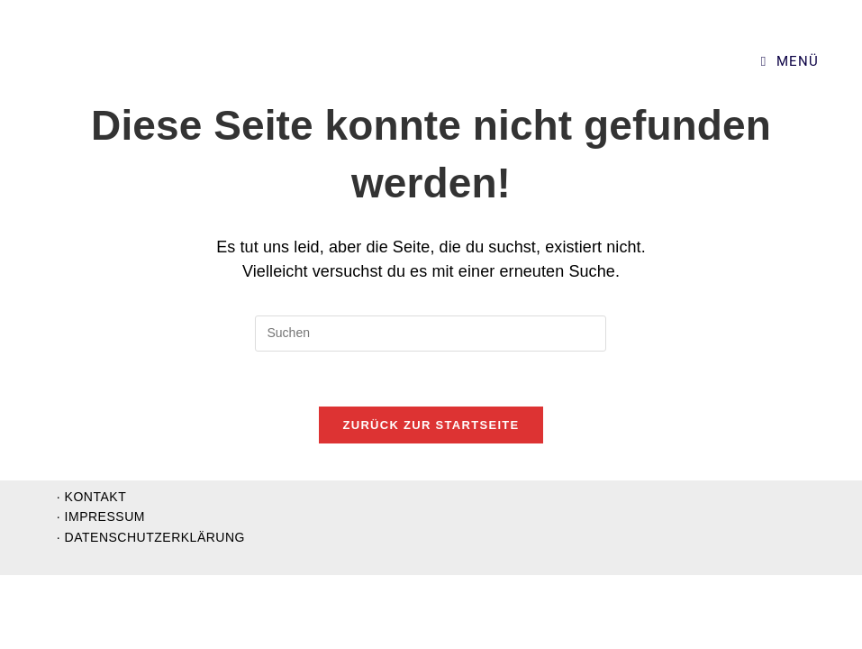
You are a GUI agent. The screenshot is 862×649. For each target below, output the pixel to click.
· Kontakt (91, 570)
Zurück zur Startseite (430, 425)
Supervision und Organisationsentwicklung (162, 62)
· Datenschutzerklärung (151, 611)
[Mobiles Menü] (790, 61)
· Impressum (101, 590)
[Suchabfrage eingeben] (430, 333)
